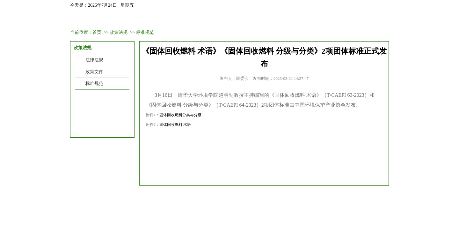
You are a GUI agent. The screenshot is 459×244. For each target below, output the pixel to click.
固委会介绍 (117, 20)
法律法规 (94, 59)
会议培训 (181, 20)
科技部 (275, 196)
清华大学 (299, 196)
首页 (86, 20)
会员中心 (212, 20)
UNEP (321, 196)
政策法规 (275, 20)
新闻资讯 (149, 20)
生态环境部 (155, 196)
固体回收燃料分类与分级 (180, 115)
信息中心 (338, 20)
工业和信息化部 (246, 196)
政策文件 (94, 71)
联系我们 (370, 20)
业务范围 (244, 20)
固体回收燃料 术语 (175, 124)
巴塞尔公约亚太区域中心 (198, 196)
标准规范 (145, 32)
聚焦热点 (307, 20)
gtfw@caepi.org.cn (180, 229)
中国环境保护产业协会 (114, 196)
